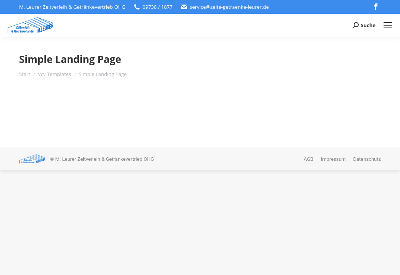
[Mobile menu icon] (387, 25)
